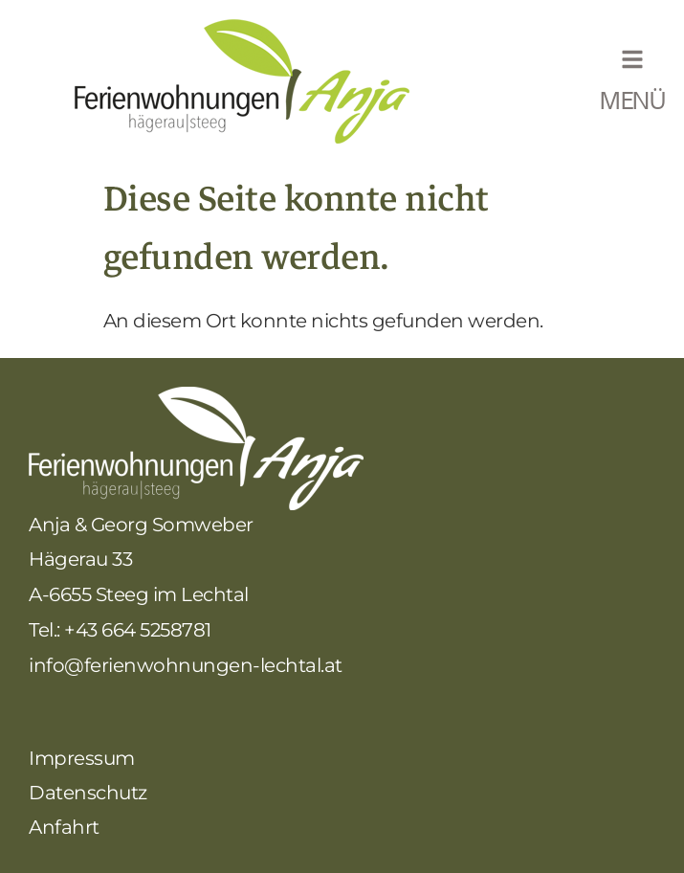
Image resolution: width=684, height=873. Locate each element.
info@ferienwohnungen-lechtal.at (185, 665)
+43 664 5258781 (137, 629)
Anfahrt (64, 827)
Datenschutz (88, 792)
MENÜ (632, 103)
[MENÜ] (632, 59)
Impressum (82, 758)
